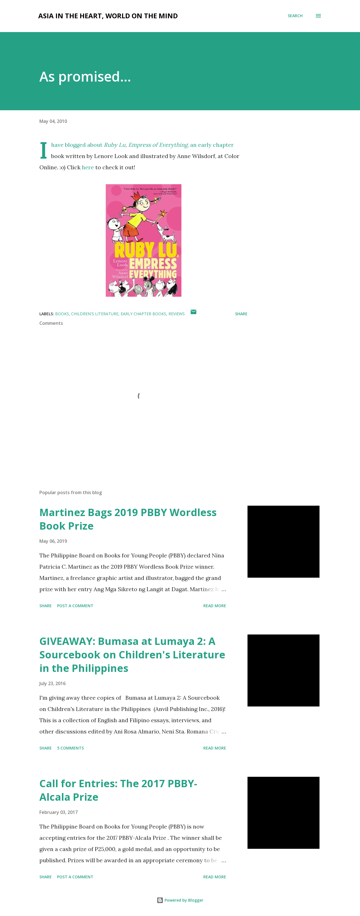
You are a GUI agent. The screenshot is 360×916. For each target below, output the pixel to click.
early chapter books (143, 313)
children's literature (94, 313)
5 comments (70, 748)
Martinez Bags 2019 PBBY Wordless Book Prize (128, 519)
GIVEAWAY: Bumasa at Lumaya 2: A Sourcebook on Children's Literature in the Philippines (132, 654)
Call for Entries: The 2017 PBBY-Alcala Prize (118, 790)
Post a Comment (75, 605)
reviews (176, 313)
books (62, 313)
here (88, 167)
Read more (214, 605)
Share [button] (241, 313)
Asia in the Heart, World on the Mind (108, 15)
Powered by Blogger (180, 900)
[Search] (295, 15)
